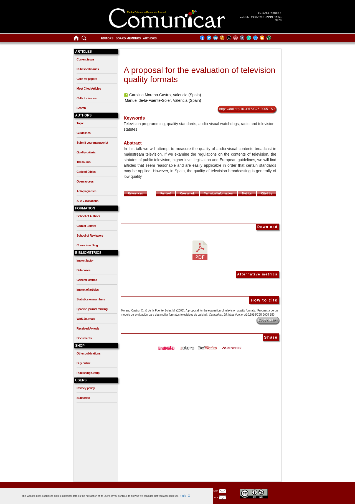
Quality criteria (86, 152)
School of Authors (88, 216)
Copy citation (267, 320)
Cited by (266, 193)
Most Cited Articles (89, 88)
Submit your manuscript (92, 142)
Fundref (165, 193)
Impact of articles (88, 289)
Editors (107, 38)
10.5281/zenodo (270, 12)
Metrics (247, 193)
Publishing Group (88, 372)
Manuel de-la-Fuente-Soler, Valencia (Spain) (163, 100)
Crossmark (187, 193)
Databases (83, 270)
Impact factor (85, 260)
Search (81, 108)
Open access (85, 181)
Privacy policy (86, 388)
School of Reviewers (90, 235)
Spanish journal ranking (92, 309)
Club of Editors (86, 225)
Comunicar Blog (87, 245)
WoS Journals (86, 318)
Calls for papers (87, 78)
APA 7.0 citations (87, 200)
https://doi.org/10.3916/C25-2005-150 (247, 109)
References (135, 193)
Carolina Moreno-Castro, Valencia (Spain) (165, 95)
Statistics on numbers (91, 299)
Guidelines (83, 133)
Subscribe (83, 397)
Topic (80, 123)
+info (183, 495)
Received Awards (88, 328)
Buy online (83, 363)
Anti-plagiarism (86, 191)
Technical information (218, 193)
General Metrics (87, 280)
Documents (84, 338)
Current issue (85, 59)
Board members (128, 38)
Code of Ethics (86, 171)
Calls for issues (87, 98)
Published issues (88, 69)
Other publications (88, 353)
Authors (149, 38)
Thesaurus (83, 162)
